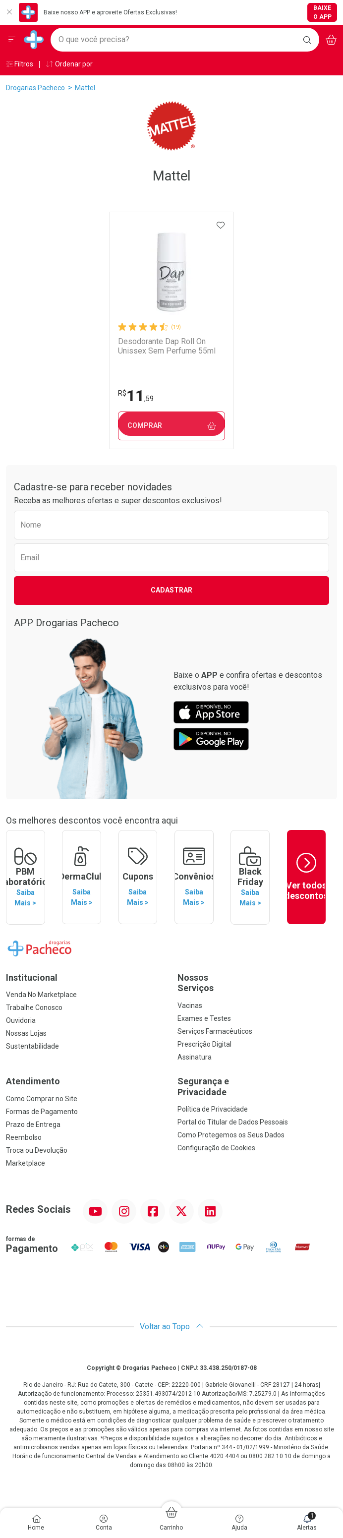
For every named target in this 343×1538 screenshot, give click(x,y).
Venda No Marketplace (41, 994)
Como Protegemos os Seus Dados (231, 1134)
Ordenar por (69, 64)
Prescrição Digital (204, 1044)
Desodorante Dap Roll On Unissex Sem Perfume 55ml (167, 346)
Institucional (31, 977)
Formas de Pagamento (42, 1111)
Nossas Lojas (26, 1033)
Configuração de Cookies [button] (216, 1147)
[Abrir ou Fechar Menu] (12, 40)
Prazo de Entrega (33, 1123)
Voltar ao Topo (172, 1326)
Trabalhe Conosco (34, 1007)
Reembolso (24, 1136)
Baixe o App (322, 12)
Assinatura (194, 1057)
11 (136, 396)
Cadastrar (171, 590)
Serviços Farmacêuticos (214, 1031)
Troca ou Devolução (36, 1149)
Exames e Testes (204, 1018)
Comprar (171, 425)
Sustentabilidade (32, 1046)
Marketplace (25, 1162)
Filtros (19, 64)
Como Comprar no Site (41, 1098)
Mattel (85, 88)
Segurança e (257, 1086)
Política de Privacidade (212, 1109)
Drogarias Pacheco (35, 88)
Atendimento (33, 1080)
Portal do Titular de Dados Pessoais (232, 1121)
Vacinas (189, 1005)
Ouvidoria (21, 1020)
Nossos (257, 982)
